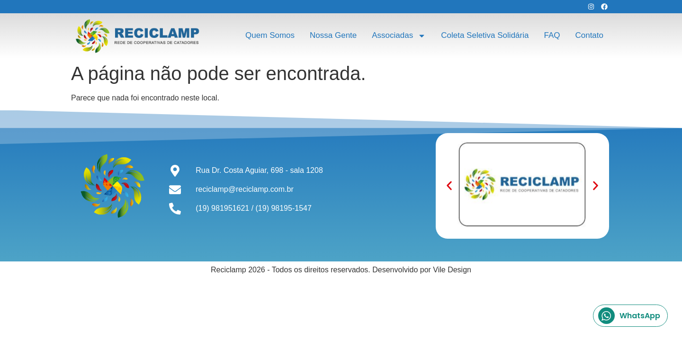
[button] (449, 186)
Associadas (399, 36)
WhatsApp (629, 315)
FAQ (552, 35)
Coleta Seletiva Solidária (485, 35)
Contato (589, 35)
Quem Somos (270, 35)
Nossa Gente (333, 35)
